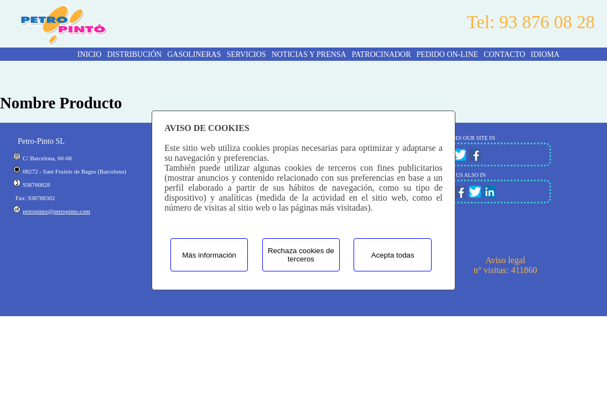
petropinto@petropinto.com (56, 211)
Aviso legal (505, 260)
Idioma (545, 54)
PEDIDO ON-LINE (448, 54)
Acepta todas (392, 255)
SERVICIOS (246, 54)
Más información (209, 255)
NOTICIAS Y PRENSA (309, 54)
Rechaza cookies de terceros (301, 255)
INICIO (89, 54)
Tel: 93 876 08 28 (530, 22)
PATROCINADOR (381, 54)
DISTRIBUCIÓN (134, 54)
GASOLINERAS (194, 54)
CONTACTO (504, 54)
